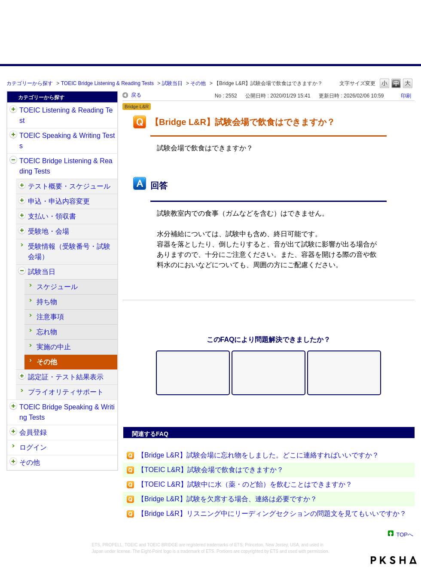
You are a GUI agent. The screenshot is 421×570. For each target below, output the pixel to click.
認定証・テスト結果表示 (66, 377)
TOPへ (405, 534)
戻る (136, 95)
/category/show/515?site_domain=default (22, 201)
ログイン (33, 447)
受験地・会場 (48, 231)
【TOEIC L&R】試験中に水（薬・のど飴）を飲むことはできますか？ (244, 484)
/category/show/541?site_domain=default (22, 377)
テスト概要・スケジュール (69, 186)
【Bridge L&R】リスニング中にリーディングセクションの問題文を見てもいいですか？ (271, 513)
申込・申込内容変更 (59, 201)
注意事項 (50, 316)
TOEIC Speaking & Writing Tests (67, 140)
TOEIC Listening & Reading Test (66, 115)
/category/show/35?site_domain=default (13, 462)
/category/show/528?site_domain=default (22, 231)
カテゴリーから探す (29, 83)
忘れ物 (47, 331)
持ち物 (47, 301)
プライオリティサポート (66, 392)
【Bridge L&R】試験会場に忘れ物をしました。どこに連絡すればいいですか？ (258, 455)
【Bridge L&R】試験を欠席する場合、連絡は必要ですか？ (227, 499)
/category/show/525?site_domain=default (22, 216)
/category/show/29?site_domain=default (13, 432)
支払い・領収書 (52, 216)
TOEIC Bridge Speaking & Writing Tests (67, 412)
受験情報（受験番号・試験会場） (69, 251)
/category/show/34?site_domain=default (13, 407)
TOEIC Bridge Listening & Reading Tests (107, 83)
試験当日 (172, 83)
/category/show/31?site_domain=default (13, 110)
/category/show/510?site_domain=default (22, 186)
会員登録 (33, 432)
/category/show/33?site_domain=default (13, 161)
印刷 (406, 96)
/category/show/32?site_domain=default (13, 136)
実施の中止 (54, 347)
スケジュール (57, 286)
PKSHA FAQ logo (394, 560)
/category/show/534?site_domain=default (22, 272)
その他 (198, 83)
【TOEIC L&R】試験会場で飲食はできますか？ (210, 469)
